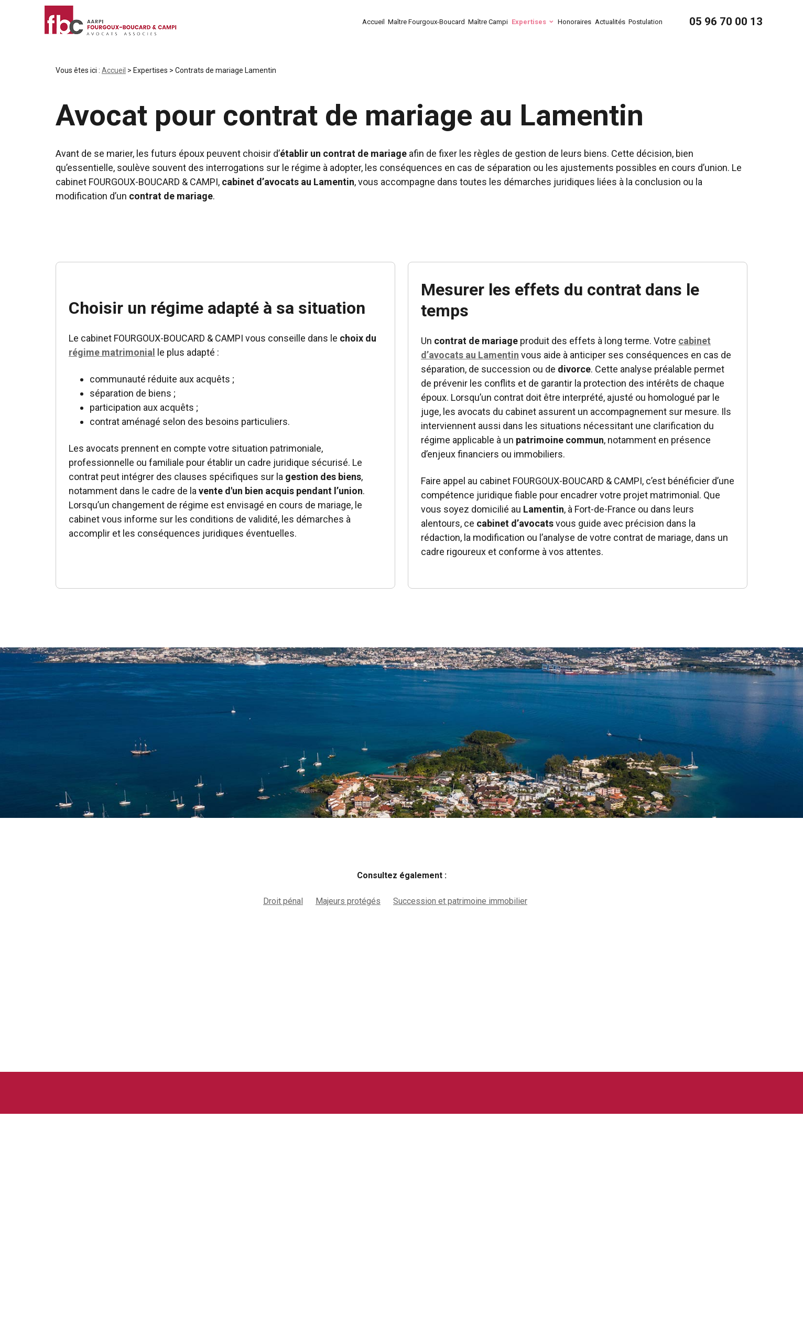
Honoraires (574, 22)
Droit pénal (283, 901)
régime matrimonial (112, 352)
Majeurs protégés (348, 901)
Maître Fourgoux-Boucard (426, 22)
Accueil (373, 22)
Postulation (645, 22)
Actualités (610, 22)
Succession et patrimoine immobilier (460, 901)
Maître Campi (488, 22)
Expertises (529, 22)
